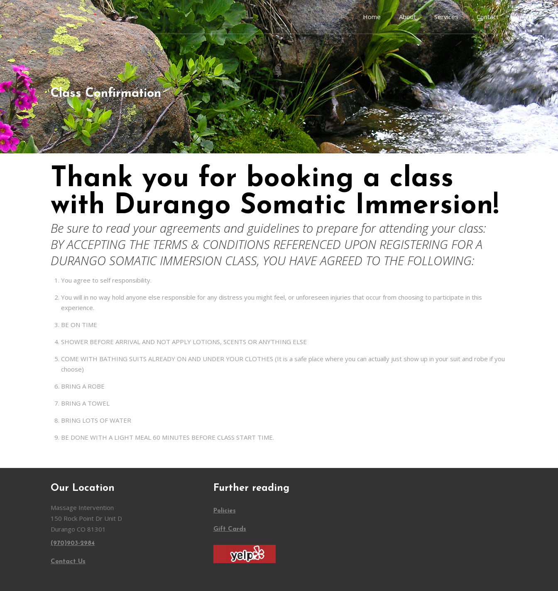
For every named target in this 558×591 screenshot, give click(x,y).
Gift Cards (229, 529)
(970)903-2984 (73, 543)
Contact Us (68, 562)
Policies (224, 511)
